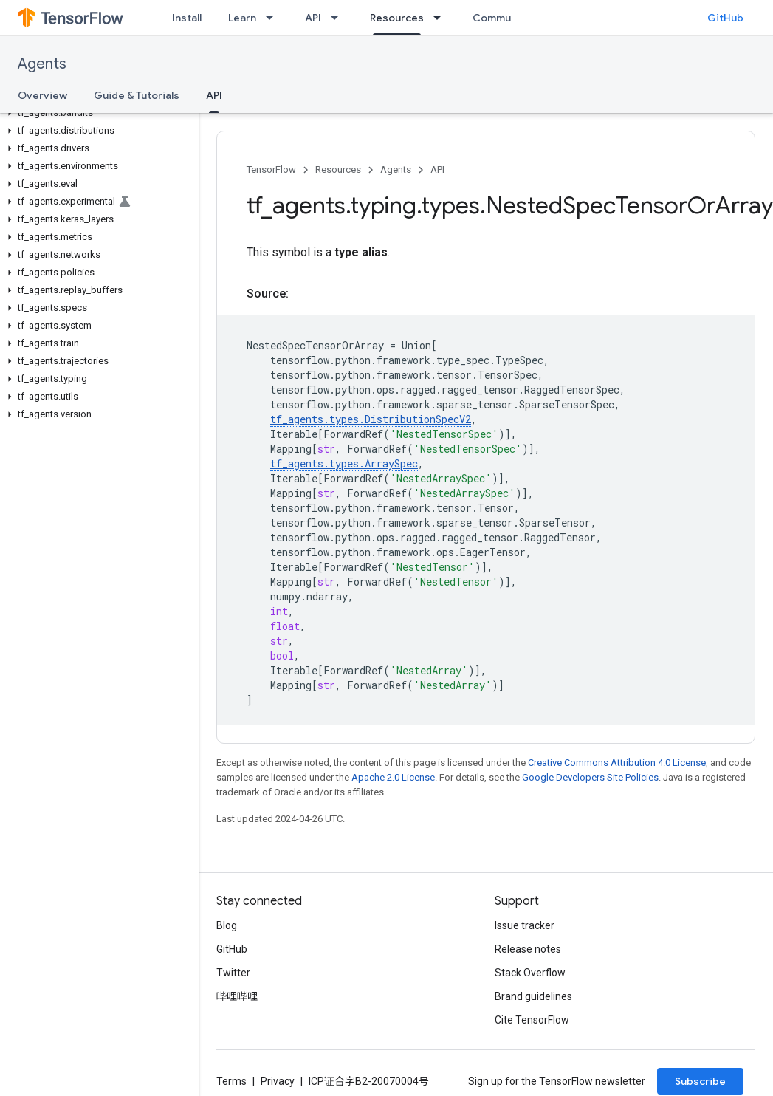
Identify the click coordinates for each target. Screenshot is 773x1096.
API (313, 17)
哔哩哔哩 (237, 996)
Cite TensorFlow (532, 1020)
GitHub (725, 17)
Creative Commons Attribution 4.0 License (617, 762)
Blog (226, 925)
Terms (231, 1081)
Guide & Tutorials (136, 95)
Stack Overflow (530, 973)
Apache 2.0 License (393, 777)
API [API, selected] (214, 95)
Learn (242, 17)
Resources (338, 169)
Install (187, 17)
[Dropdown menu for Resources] (441, 17)
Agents (42, 64)
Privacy (278, 1081)
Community (501, 17)
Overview (42, 95)
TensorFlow (271, 169)
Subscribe (700, 1081)
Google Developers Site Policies (590, 777)
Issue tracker (524, 925)
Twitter (233, 973)
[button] (96, 113)
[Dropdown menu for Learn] (274, 17)
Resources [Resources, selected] (397, 17)
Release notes (528, 949)
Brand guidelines (533, 996)
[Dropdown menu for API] (339, 17)
